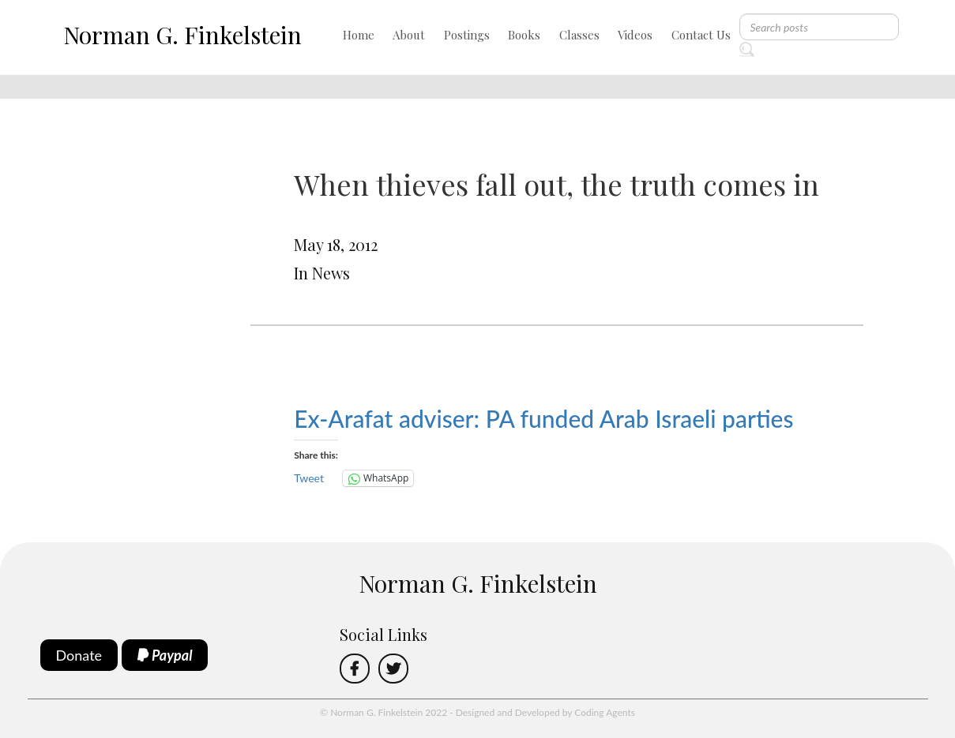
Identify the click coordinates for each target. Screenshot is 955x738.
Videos (635, 35)
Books (524, 35)
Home (358, 35)
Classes (579, 35)
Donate (79, 655)
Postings (467, 35)
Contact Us (701, 35)
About (409, 35)
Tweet (309, 478)
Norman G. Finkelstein (182, 35)
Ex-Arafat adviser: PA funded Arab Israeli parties (543, 418)
